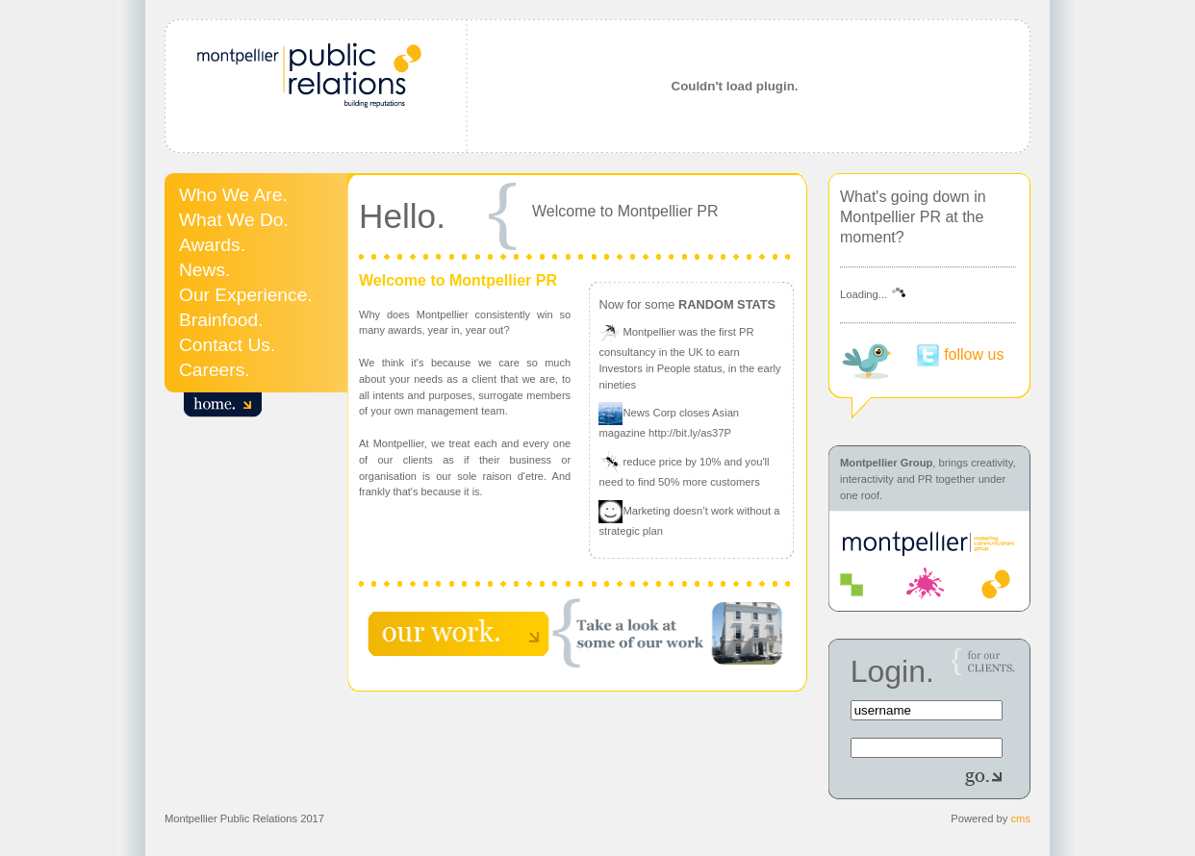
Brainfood (218, 320)
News (202, 270)
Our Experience (243, 295)
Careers (211, 370)
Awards (210, 245)
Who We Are (230, 195)
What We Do (231, 220)
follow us (974, 354)
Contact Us (224, 345)
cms (1020, 818)
